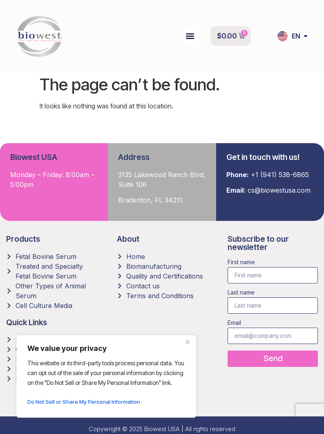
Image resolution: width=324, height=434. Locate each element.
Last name (241, 293)
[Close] (187, 342)
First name (241, 262)
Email (234, 323)
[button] (190, 36)
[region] (106, 376)
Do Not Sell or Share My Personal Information (86, 401)
